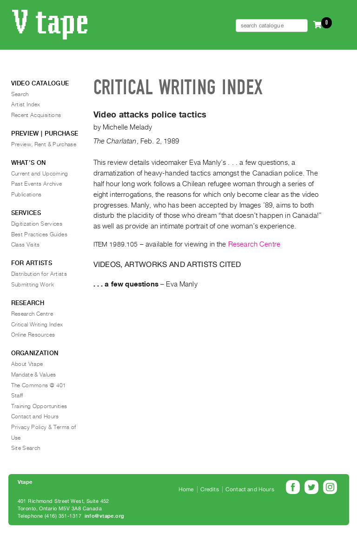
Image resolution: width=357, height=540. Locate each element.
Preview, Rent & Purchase (44, 144)
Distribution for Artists (39, 274)
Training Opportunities (39, 406)
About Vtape (27, 364)
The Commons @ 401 (38, 385)
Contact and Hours (35, 416)
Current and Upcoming (39, 173)
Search (20, 94)
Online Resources (33, 335)
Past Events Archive (36, 184)
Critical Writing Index (37, 324)
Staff (17, 395)
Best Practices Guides (39, 234)
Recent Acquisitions (36, 115)
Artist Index (25, 104)
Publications (26, 194)
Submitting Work (32, 284)
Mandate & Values (33, 374)
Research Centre (254, 244)
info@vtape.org (105, 516)
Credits (209, 489)
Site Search (25, 448)
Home (186, 489)
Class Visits (25, 244)
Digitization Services (37, 224)
